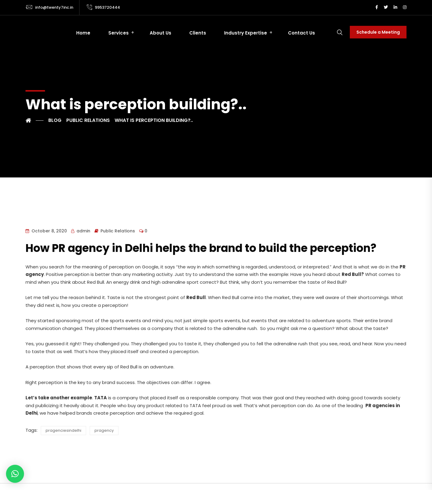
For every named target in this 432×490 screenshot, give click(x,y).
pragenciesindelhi (63, 430)
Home (83, 33)
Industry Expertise (245, 33)
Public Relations (117, 231)
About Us (160, 33)
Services (118, 33)
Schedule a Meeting (378, 32)
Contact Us (301, 33)
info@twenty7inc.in (54, 7)
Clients (197, 33)
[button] (15, 474)
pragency (104, 430)
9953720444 (107, 7)
